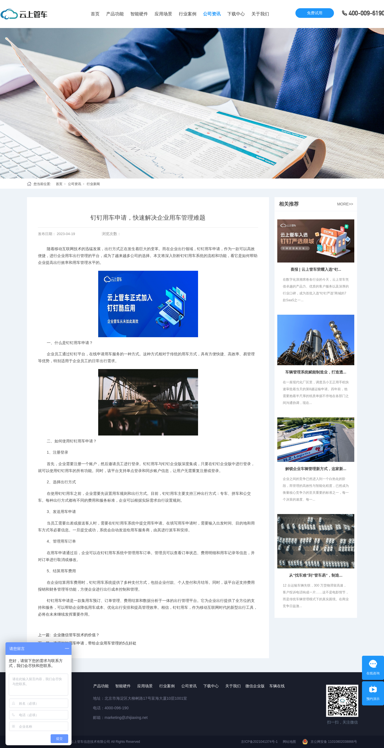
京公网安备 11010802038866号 (334, 742)
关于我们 (260, 14)
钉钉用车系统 (192, 255)
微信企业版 (255, 686)
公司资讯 (212, 14)
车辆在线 (277, 686)
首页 (95, 14)
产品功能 (115, 14)
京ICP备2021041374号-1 (259, 742)
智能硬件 (139, 14)
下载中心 (236, 14)
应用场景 (163, 14)
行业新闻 (93, 184)
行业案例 (187, 14)
